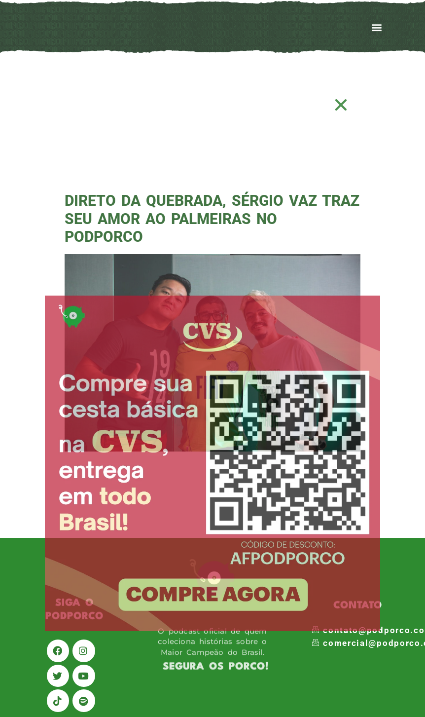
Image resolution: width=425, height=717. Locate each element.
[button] (341, 105)
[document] (212, 358)
